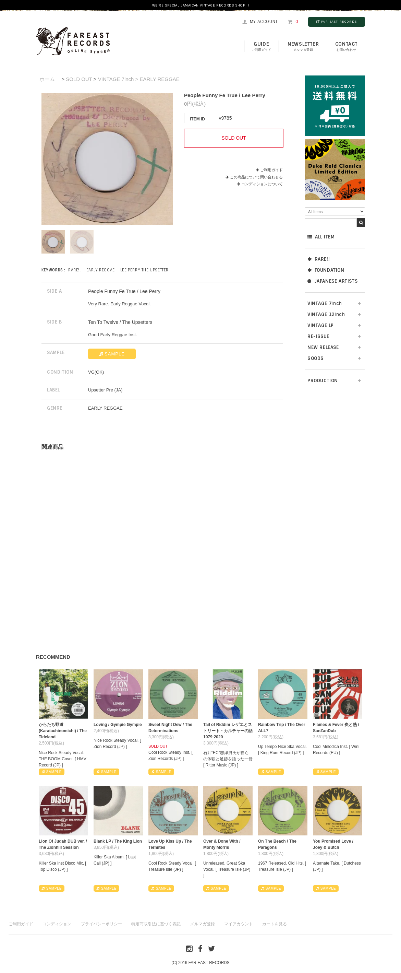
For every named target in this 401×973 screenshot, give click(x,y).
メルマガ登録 (202, 924)
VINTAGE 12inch (326, 314)
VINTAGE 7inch (324, 303)
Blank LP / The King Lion (118, 841)
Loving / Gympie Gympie (118, 724)
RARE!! (318, 259)
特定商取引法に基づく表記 (156, 924)
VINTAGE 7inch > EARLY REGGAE (139, 79)
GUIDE (261, 46)
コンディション (56, 924)
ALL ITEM (321, 237)
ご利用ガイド (271, 170)
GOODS (315, 358)
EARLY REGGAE (100, 270)
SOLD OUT (79, 79)
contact (346, 46)
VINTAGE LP (320, 325)
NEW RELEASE (323, 347)
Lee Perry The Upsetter (144, 270)
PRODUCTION (322, 381)
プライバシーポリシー (101, 924)
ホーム (47, 79)
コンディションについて (260, 184)
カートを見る (274, 924)
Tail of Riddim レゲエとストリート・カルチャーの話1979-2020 (228, 730)
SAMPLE (112, 353)
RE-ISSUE (318, 336)
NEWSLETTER (303, 46)
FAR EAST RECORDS (336, 22)
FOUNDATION (325, 270)
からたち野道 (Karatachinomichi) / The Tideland (63, 730)
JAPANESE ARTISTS (332, 281)
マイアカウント (238, 924)
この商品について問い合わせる (256, 177)
